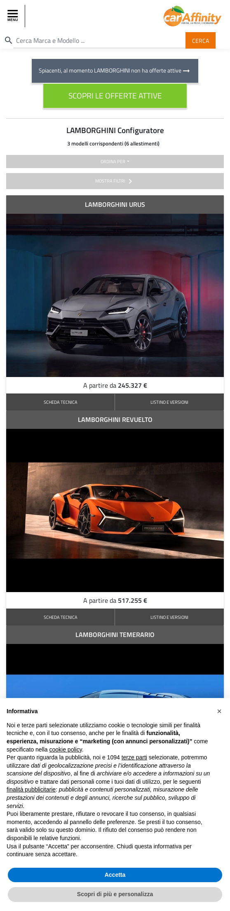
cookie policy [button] (65, 749)
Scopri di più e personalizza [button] (115, 894)
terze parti (134, 757)
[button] (219, 711)
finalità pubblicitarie (31, 789)
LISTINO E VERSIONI (169, 402)
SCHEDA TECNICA (60, 402)
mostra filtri (115, 181)
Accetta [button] (115, 874)
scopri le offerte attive (115, 95)
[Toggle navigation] (13, 16)
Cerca (200, 40)
